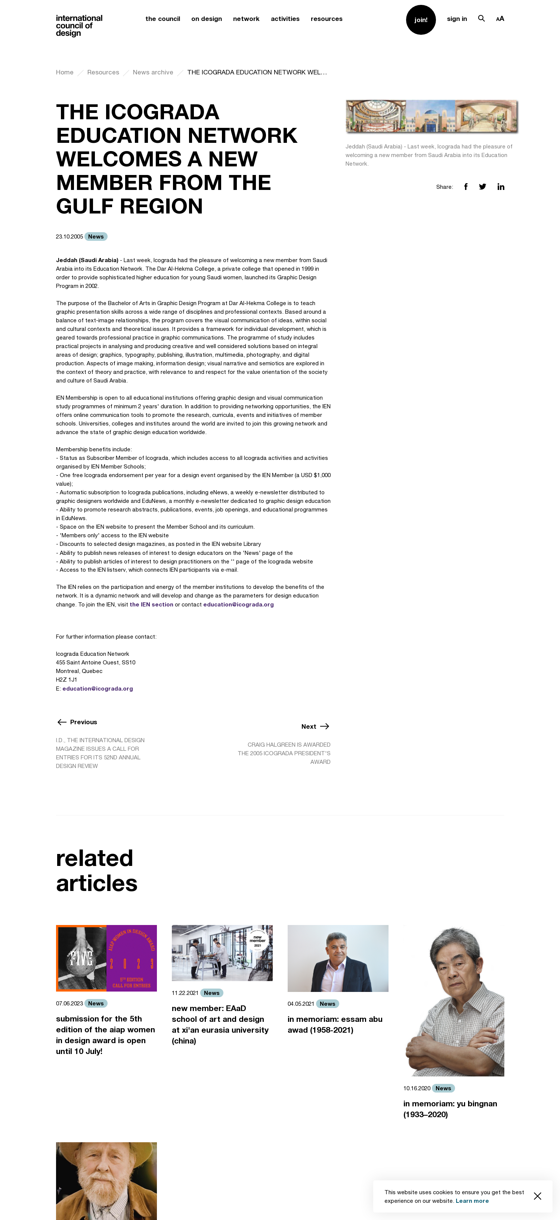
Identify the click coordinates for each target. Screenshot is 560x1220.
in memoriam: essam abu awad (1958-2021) (335, 1024)
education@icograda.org (238, 604)
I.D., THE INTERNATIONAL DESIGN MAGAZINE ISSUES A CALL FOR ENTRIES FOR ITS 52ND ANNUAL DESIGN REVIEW (100, 753)
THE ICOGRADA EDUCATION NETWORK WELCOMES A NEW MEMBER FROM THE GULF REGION (259, 72)
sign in (457, 18)
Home (65, 72)
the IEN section (151, 604)
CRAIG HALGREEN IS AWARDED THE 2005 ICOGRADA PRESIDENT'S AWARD (284, 753)
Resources (103, 72)
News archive (153, 72)
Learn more (472, 1200)
